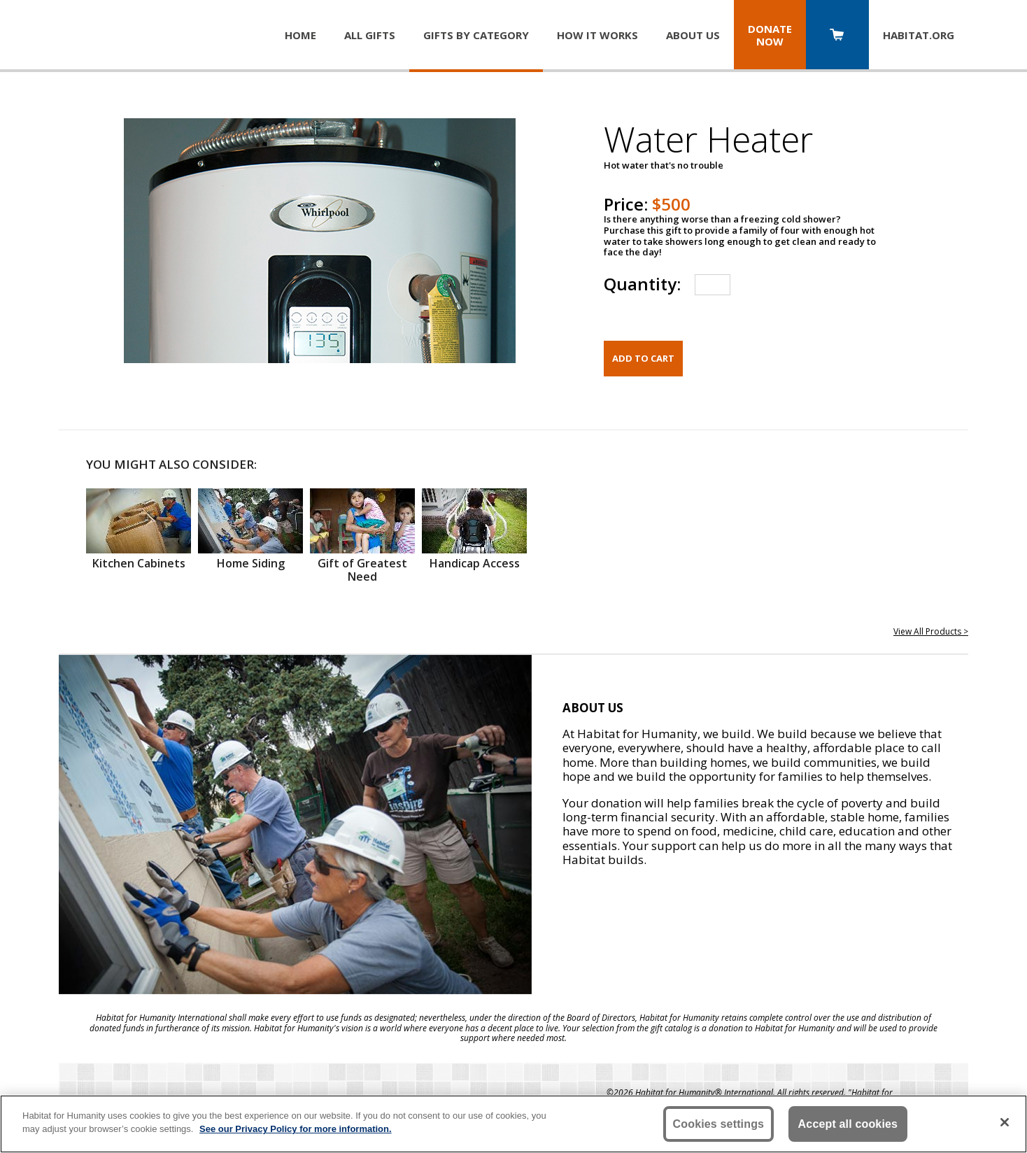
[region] (513, 1124)
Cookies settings (719, 1124)
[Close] (1004, 1122)
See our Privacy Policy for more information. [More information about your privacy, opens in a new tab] (295, 1129)
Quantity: (642, 283)
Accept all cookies (848, 1124)
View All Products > (930, 631)
